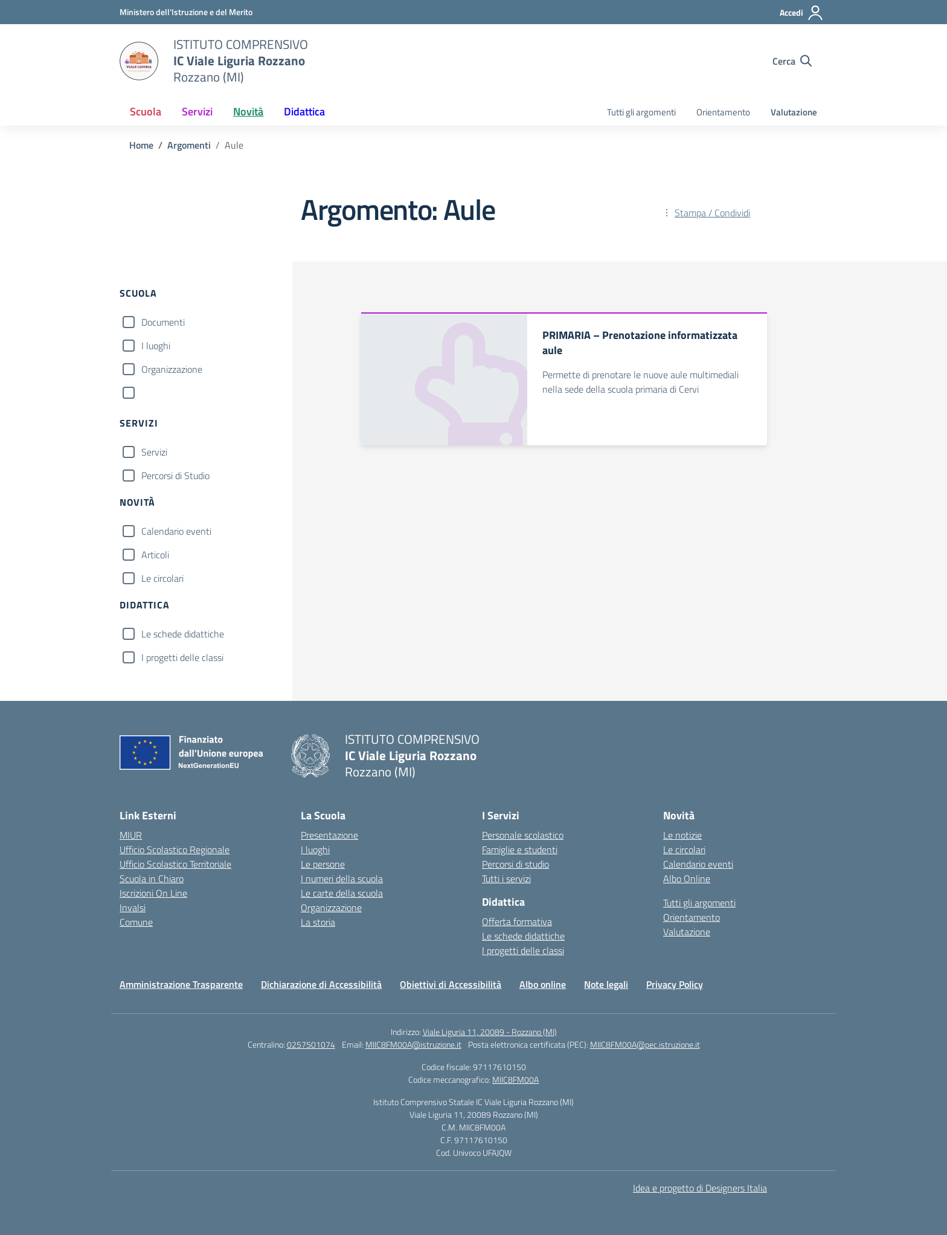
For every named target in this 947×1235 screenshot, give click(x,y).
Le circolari (162, 578)
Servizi (154, 452)
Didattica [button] (304, 111)
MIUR (131, 835)
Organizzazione (171, 369)
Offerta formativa (517, 921)
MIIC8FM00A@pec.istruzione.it (645, 1044)
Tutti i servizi (506, 878)
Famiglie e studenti (519, 849)
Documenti (163, 322)
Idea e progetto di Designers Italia (700, 1188)
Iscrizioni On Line (153, 893)
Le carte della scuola (342, 893)
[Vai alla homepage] (139, 61)
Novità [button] (248, 111)
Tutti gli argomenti (641, 112)
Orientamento (723, 112)
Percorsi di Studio (175, 475)
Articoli (155, 554)
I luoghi (155, 345)
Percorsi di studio (515, 864)
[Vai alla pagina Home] (141, 145)
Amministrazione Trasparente (181, 984)
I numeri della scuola (342, 878)
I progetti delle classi (182, 657)
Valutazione (794, 112)
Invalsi (133, 907)
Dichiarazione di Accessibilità (321, 984)
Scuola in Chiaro (152, 878)
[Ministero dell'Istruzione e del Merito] (186, 11)
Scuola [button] (145, 111)
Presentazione (329, 835)
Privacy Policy (674, 984)
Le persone (323, 864)
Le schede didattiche (182, 634)
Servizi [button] (197, 111)
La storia (318, 922)
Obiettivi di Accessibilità (450, 984)
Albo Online (686, 878)
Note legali (606, 984)
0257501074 (311, 1044)
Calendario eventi (176, 531)
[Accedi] (801, 12)
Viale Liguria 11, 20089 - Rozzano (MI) (490, 1031)
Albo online (542, 984)
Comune (136, 922)
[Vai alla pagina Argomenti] (189, 145)
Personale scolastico (522, 835)
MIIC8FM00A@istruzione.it (413, 1044)
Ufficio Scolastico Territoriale (175, 864)
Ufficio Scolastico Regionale (175, 849)
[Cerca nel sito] (792, 61)
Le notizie (682, 835)
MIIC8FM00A (515, 1079)
